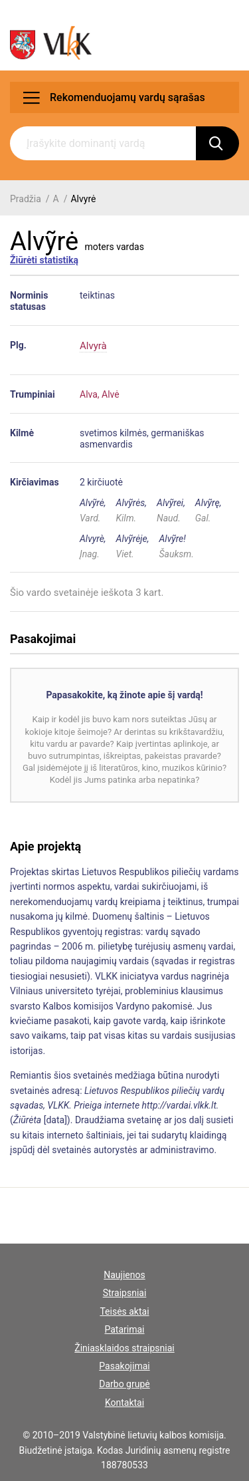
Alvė (111, 394)
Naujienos (124, 1275)
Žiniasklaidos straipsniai (124, 1348)
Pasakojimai (124, 1366)
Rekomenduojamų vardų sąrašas (114, 97)
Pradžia (25, 199)
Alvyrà (93, 346)
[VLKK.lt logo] (51, 43)
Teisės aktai (124, 1311)
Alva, (90, 394)
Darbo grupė (124, 1384)
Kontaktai (124, 1402)
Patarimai (124, 1329)
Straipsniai (125, 1292)
